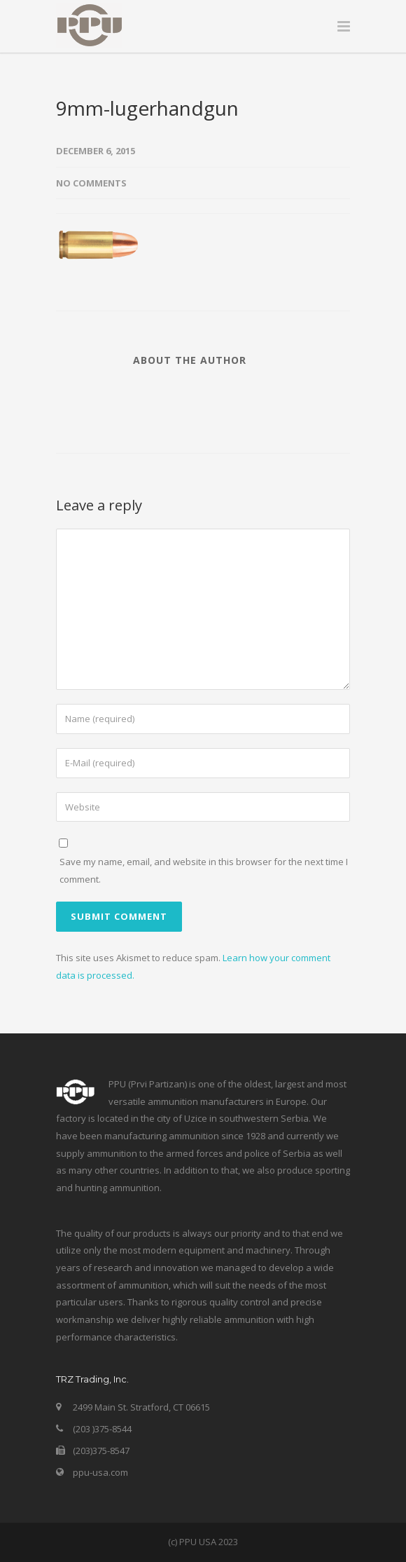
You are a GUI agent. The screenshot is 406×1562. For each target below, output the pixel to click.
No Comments (91, 183)
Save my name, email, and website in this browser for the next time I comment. (203, 870)
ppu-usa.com (100, 1472)
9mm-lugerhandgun (147, 108)
